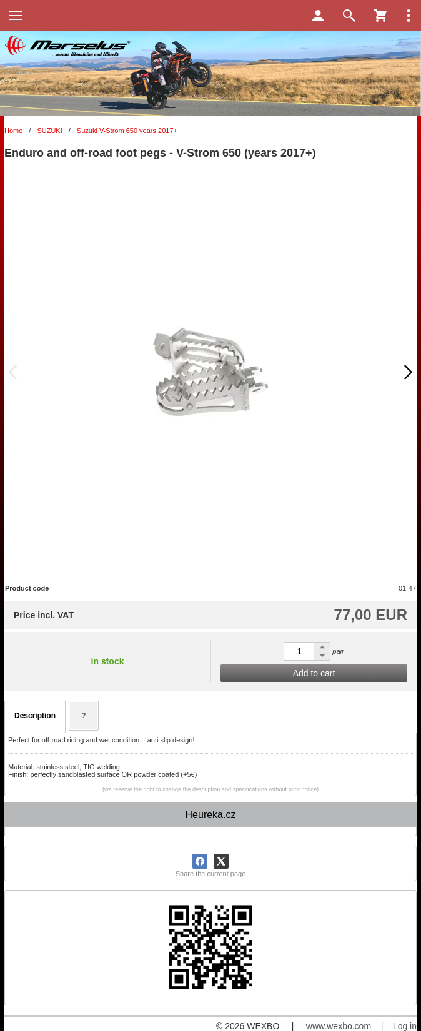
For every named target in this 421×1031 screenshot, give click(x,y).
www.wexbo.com (338, 1026)
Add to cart (314, 673)
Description (35, 715)
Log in (405, 1026)
